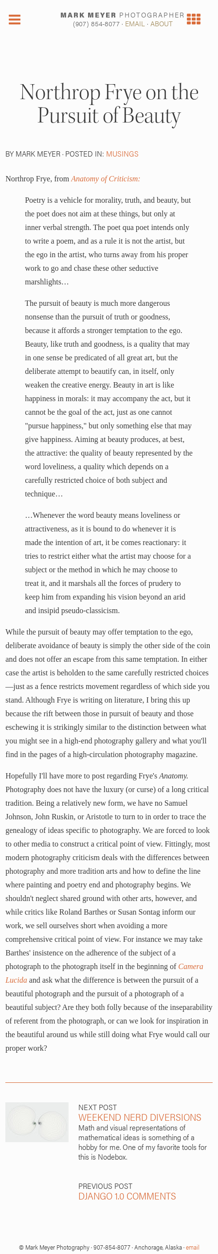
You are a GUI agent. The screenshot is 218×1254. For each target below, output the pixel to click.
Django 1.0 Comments (127, 1195)
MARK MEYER (122, 14)
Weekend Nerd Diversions (139, 1117)
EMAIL (135, 23)
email (193, 1247)
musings (122, 153)
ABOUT (161, 23)
